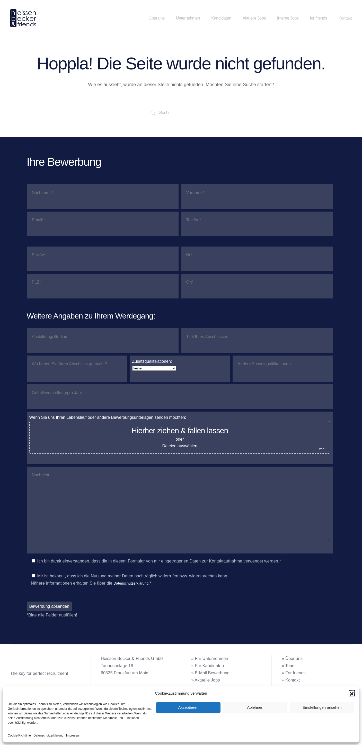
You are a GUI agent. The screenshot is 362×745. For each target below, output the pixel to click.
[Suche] (181, 112)
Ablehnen (255, 707)
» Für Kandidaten (207, 665)
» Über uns (292, 658)
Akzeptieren (188, 707)
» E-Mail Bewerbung (210, 672)
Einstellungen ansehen (322, 707)
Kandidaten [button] (221, 18)
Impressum (73, 735)
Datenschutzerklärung (48, 735)
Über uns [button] (156, 18)
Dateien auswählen (179, 446)
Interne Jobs (288, 18)
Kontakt (345, 18)
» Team (289, 665)
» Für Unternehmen (209, 658)
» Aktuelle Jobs (205, 680)
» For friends (294, 672)
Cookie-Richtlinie (19, 735)
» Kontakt (291, 680)
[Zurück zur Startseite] (24, 18)
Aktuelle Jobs (254, 18)
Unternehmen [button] (188, 18)
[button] (351, 693)
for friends (318, 18)
